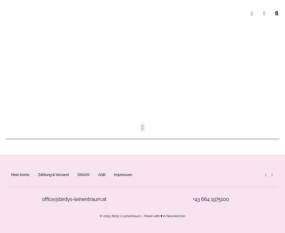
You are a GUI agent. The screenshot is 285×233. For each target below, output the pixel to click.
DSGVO (83, 175)
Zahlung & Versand (53, 175)
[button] (142, 127)
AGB (101, 175)
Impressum (123, 175)
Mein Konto (20, 175)
